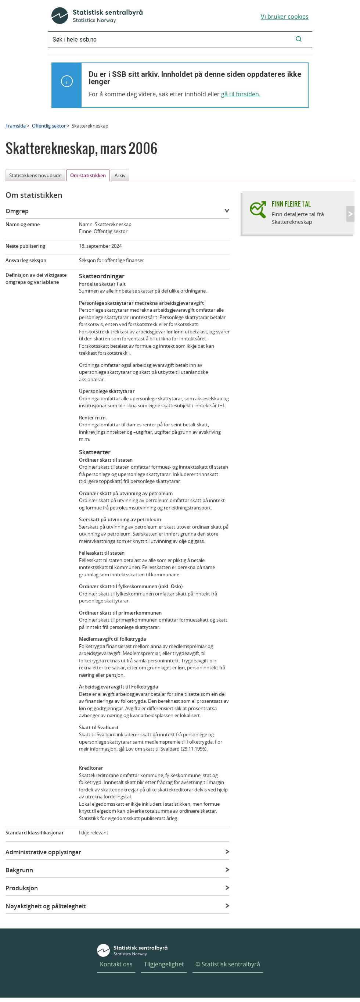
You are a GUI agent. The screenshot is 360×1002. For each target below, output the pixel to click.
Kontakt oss (116, 964)
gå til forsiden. (240, 94)
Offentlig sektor (49, 125)
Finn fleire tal (291, 203)
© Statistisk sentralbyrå (227, 964)
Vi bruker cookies (285, 16)
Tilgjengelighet (164, 964)
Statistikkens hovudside (35, 175)
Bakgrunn (19, 870)
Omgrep (17, 211)
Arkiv (120, 175)
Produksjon (22, 888)
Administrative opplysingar (43, 852)
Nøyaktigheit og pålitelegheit (46, 906)
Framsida (16, 125)
